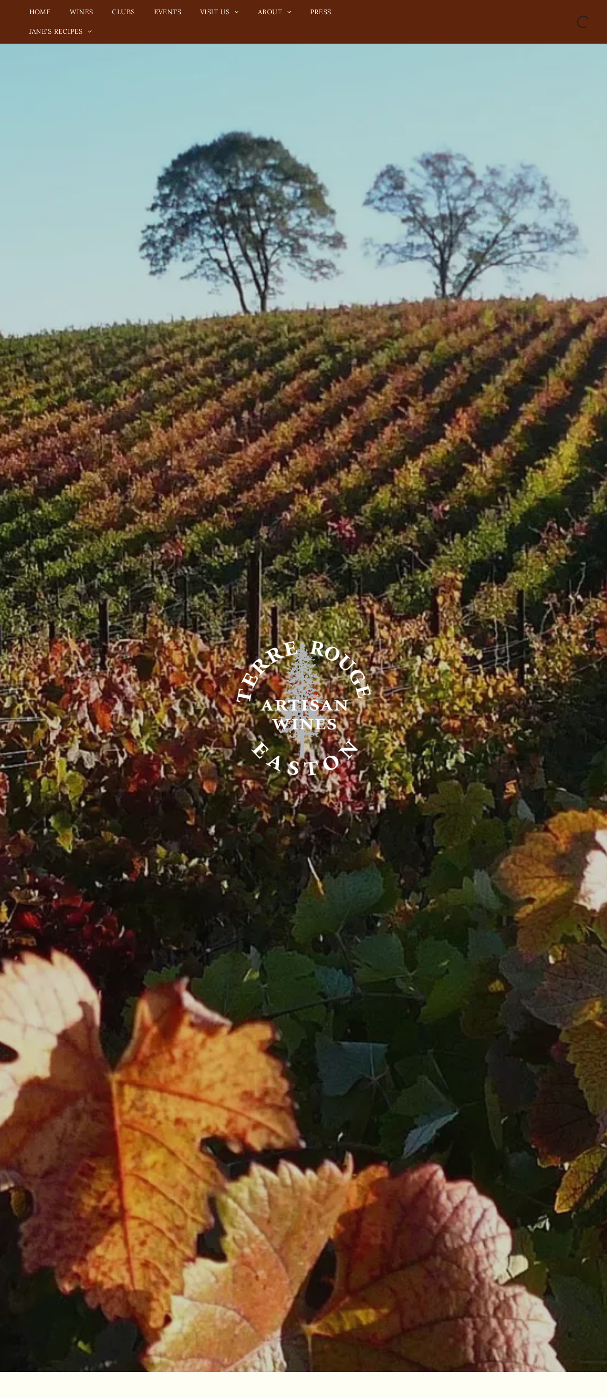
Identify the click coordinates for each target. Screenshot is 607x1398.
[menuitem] (40, 12)
